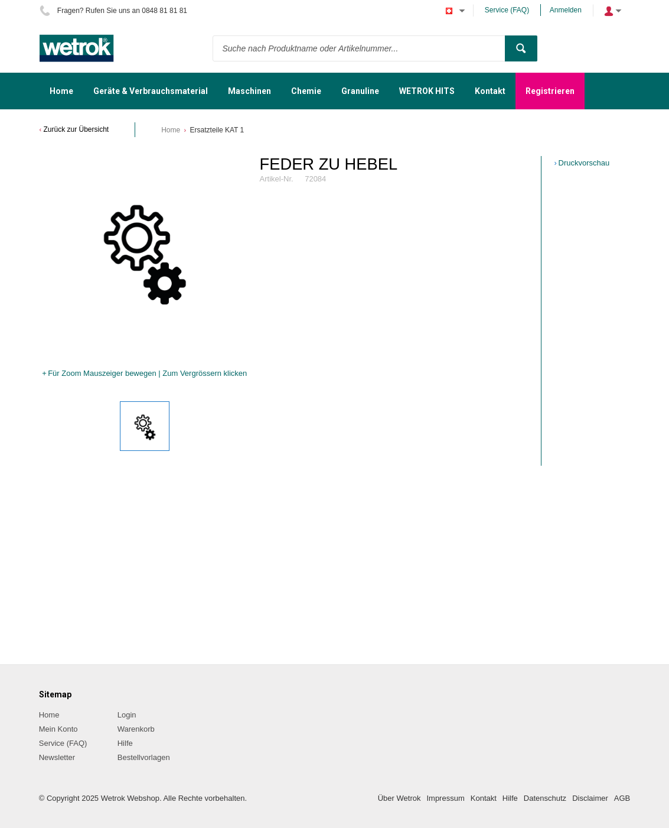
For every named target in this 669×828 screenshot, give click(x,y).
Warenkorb (136, 729)
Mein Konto (58, 729)
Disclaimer (590, 798)
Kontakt (484, 798)
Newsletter (57, 757)
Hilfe (125, 743)
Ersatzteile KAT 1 (217, 130)
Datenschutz (545, 798)
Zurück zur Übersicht (76, 129)
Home (170, 130)
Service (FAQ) (507, 10)
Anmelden (566, 10)
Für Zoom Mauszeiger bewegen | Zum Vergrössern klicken (147, 373)
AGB (622, 798)
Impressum (445, 798)
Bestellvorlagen (144, 757)
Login (127, 714)
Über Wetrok (399, 798)
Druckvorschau (584, 162)
